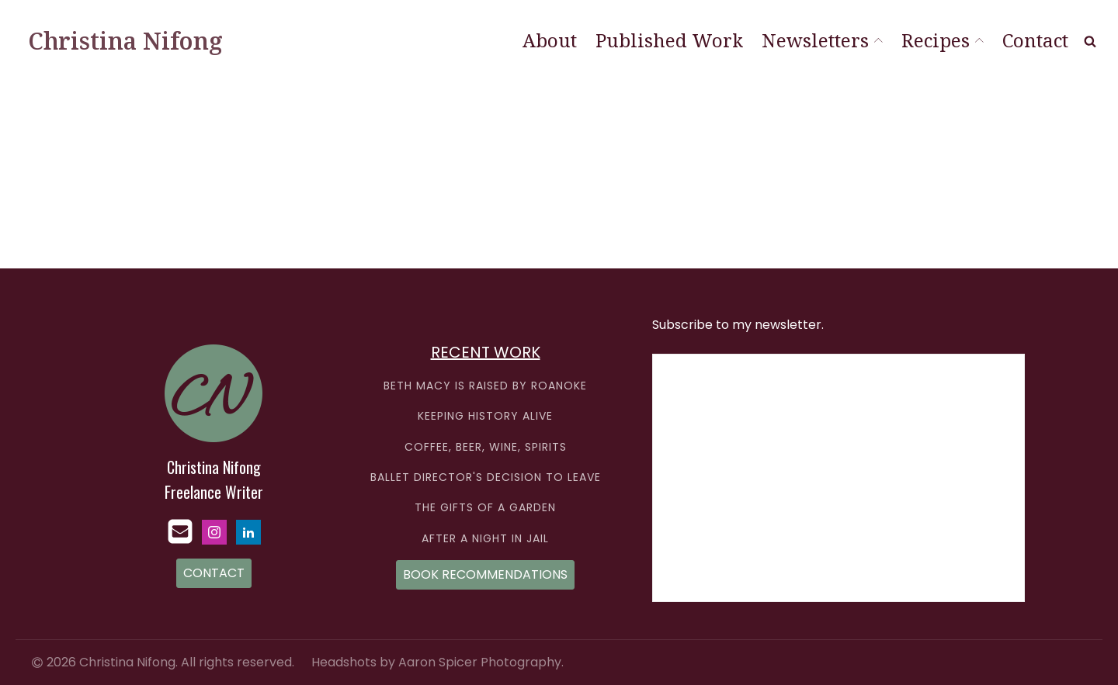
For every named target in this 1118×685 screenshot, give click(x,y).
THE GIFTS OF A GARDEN (485, 508)
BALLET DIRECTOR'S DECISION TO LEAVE (485, 477)
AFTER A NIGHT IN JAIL (485, 539)
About (550, 40)
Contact (1035, 40)
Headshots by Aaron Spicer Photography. (437, 661)
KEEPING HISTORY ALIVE (485, 416)
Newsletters (822, 40)
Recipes (942, 40)
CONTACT (214, 573)
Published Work (669, 40)
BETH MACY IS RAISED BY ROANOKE (485, 386)
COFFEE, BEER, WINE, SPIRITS (485, 447)
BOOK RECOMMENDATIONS (485, 574)
